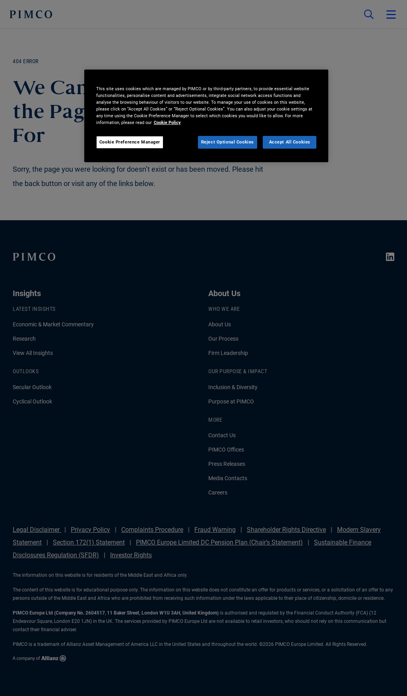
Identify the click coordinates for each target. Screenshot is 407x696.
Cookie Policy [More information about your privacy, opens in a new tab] (167, 122)
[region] (206, 116)
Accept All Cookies (289, 142)
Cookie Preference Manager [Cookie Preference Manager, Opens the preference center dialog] (129, 142)
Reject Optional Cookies (227, 142)
